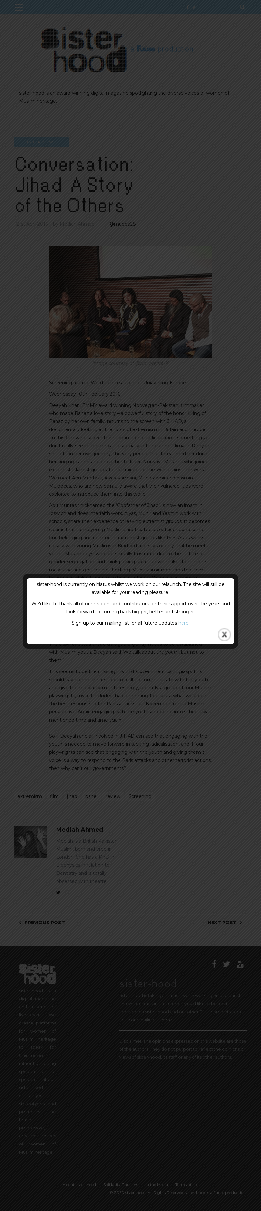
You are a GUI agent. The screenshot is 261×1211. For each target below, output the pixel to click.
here (183, 623)
